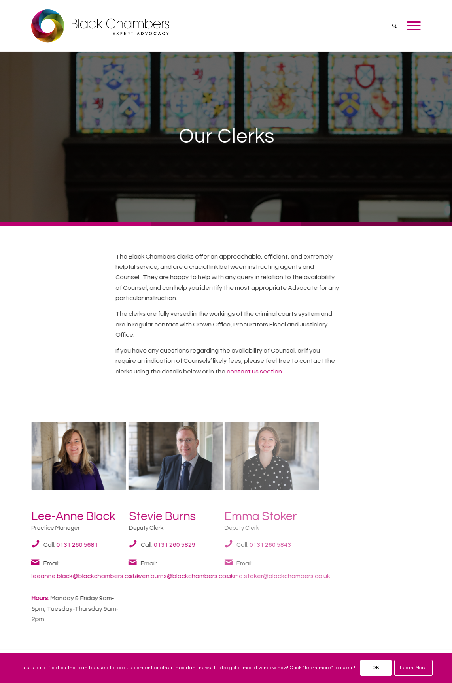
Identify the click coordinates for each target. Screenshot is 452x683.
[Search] (394, 26)
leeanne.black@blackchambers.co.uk (84, 576)
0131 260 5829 (170, 545)
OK (376, 667)
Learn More (413, 667)
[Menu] (411, 26)
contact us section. (255, 371)
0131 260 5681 (74, 545)
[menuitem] (394, 26)
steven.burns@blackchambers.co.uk (177, 576)
